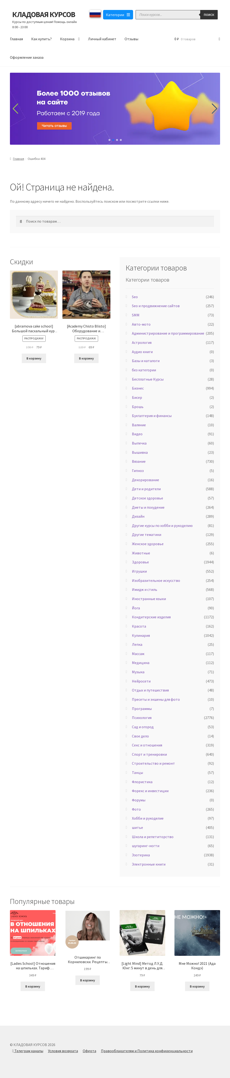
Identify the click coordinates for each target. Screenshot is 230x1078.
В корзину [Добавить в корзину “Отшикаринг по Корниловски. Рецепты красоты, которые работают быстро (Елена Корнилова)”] (87, 980)
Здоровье (140, 562)
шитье (137, 827)
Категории (118, 14)
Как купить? (41, 38)
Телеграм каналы (27, 1050)
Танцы (137, 772)
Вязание (139, 461)
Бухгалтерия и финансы (152, 415)
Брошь (137, 406)
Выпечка (139, 443)
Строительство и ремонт (153, 763)
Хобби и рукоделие (148, 818)
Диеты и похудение (148, 507)
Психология (142, 717)
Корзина (67, 38)
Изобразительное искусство (156, 580)
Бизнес (138, 388)
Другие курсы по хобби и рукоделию (162, 525)
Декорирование (145, 479)
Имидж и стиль (144, 589)
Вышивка (140, 452)
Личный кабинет (102, 38)
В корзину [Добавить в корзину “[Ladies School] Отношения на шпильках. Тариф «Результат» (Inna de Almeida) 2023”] (32, 986)
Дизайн (138, 516)
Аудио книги (142, 351)
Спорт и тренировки (149, 754)
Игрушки (139, 571)
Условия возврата (63, 1050)
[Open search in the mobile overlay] (176, 14)
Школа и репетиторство (153, 836)
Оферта (89, 1050)
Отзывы (131, 38)
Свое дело (140, 736)
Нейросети (141, 681)
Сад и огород (143, 726)
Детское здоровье (147, 498)
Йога (136, 608)
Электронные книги (148, 864)
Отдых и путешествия (150, 690)
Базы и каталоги (146, 360)
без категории (144, 370)
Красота (139, 626)
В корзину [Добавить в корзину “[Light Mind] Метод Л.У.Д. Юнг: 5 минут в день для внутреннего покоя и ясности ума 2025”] (142, 986)
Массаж (138, 653)
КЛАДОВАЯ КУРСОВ (43, 14)
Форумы (138, 800)
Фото (136, 809)
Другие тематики (146, 534)
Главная (16, 38)
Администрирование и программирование (168, 333)
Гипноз (138, 470)
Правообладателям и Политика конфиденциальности (147, 1050)
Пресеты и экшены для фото (156, 699)
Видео (137, 433)
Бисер (137, 397)
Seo (135, 296)
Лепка (137, 644)
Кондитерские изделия (151, 617)
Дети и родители (146, 488)
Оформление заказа (26, 57)
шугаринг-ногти (145, 845)
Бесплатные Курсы (148, 379)
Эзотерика (141, 855)
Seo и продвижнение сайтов (156, 305)
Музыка (138, 671)
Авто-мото (141, 324)
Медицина (140, 662)
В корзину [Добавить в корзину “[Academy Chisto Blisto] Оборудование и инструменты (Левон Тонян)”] (86, 358)
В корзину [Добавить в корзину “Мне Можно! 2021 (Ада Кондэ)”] (197, 986)
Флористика (142, 781)
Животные (141, 553)
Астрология (142, 342)
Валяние (139, 424)
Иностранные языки (149, 598)
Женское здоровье (148, 543)
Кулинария (141, 635)
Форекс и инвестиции (150, 790)
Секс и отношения (147, 745)
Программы (142, 708)
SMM (135, 315)
